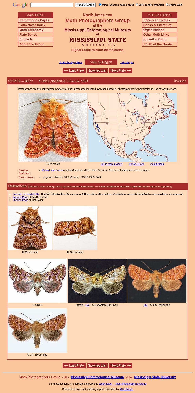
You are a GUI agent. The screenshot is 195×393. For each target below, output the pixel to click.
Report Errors (136, 163)
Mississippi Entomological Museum (97, 377)
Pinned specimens (52, 170)
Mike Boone (126, 389)
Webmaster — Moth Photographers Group (122, 383)
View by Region (101, 62)
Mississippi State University (155, 377)
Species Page (20, 197)
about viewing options (70, 62)
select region (127, 62)
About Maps (157, 163)
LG (87, 304)
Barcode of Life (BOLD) (26, 194)
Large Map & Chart (111, 163)
